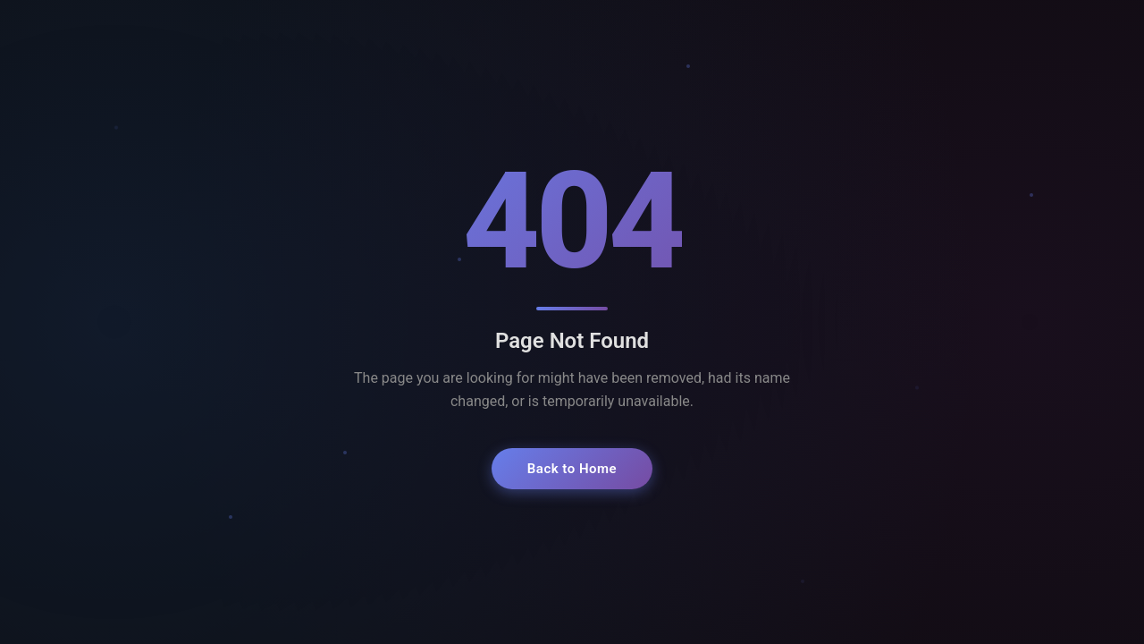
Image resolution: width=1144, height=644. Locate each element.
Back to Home (572, 469)
